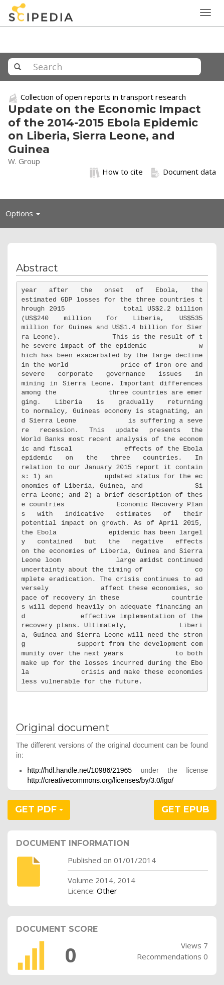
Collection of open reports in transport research (103, 97)
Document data (183, 172)
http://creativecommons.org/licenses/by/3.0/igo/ (100, 780)
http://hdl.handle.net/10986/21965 (79, 770)
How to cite (116, 172)
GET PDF (39, 809)
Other (107, 891)
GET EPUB (185, 809)
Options (26, 216)
